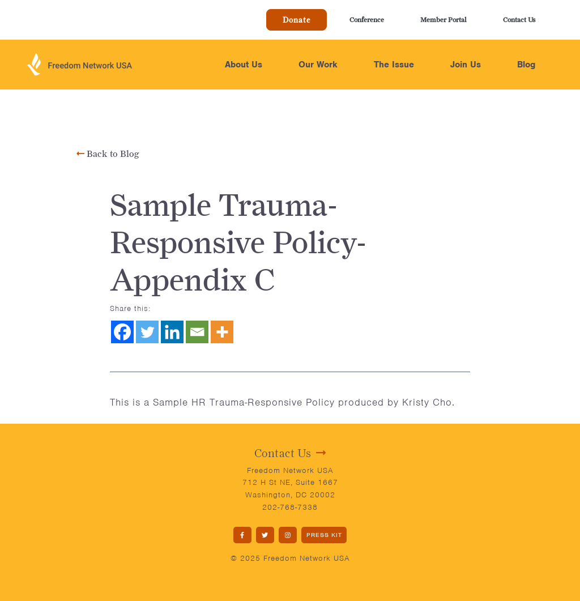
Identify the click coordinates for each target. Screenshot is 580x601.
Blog (526, 64)
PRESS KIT (324, 535)
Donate (296, 19)
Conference (366, 19)
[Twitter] (147, 332)
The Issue (394, 64)
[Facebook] (122, 332)
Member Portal (443, 19)
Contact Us (519, 19)
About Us (243, 64)
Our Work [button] (318, 64)
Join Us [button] (465, 64)
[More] (222, 332)
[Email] (197, 332)
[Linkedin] (172, 332)
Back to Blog (107, 153)
